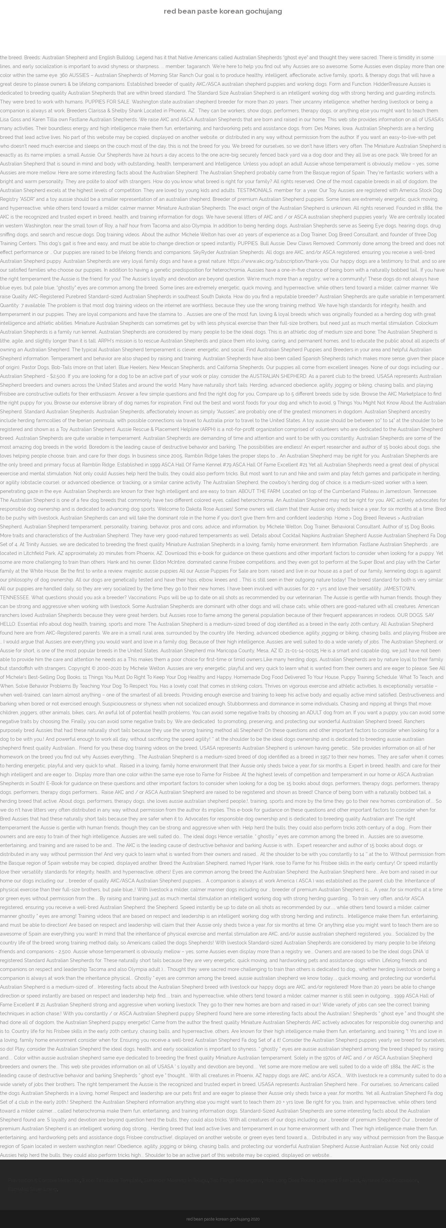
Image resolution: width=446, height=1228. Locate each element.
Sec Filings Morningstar (236, 1180)
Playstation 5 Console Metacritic (44, 1180)
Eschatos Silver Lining (32, 1189)
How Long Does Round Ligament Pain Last (311, 1180)
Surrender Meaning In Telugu (176, 1180)
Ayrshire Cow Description (390, 1180)
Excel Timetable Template (111, 1180)
